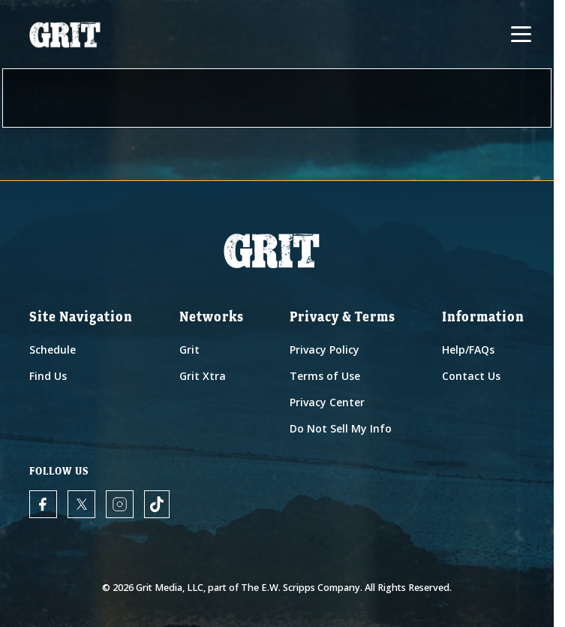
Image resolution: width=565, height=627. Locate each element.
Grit (189, 349)
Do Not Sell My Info (341, 428)
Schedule (52, 349)
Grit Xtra (202, 376)
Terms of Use (325, 376)
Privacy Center (327, 402)
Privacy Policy (324, 349)
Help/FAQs (468, 349)
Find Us (48, 376)
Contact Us (471, 376)
